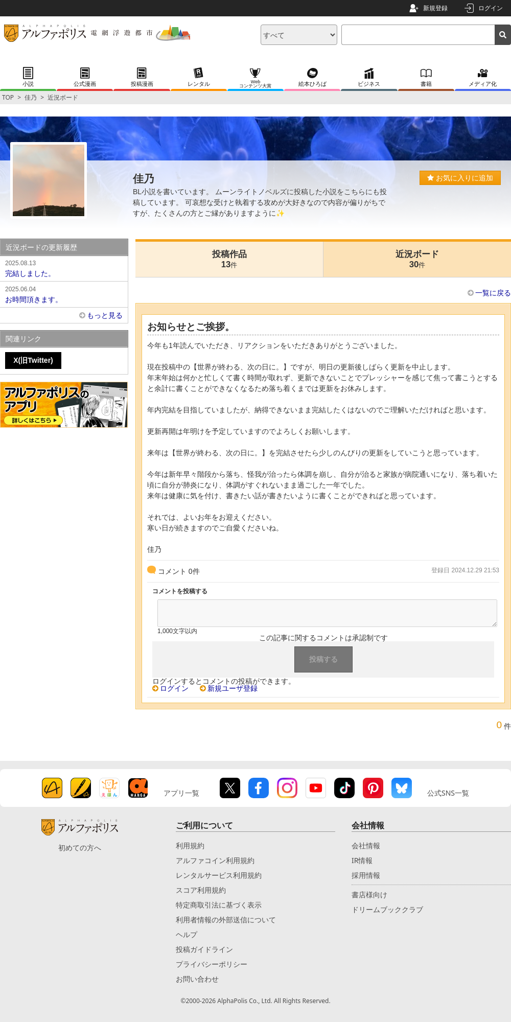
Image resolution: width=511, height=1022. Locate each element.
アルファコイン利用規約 (215, 860)
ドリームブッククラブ (387, 909)
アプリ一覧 (181, 793)
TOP (8, 97)
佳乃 (31, 97)
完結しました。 (64, 267)
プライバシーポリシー (211, 964)
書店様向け (369, 894)
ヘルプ (186, 934)
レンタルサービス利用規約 (219, 875)
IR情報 (362, 860)
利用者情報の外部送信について (226, 919)
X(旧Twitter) (33, 360)
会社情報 (366, 845)
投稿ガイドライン (204, 949)
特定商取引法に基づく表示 (219, 905)
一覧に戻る (493, 293)
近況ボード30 (417, 259)
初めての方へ (79, 847)
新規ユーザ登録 (232, 688)
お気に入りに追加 (460, 178)
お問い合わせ (197, 979)
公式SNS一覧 (448, 793)
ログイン (490, 8)
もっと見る (105, 315)
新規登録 (435, 8)
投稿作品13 (229, 259)
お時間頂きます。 (64, 294)
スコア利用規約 (201, 890)
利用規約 (190, 845)
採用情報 (366, 875)
